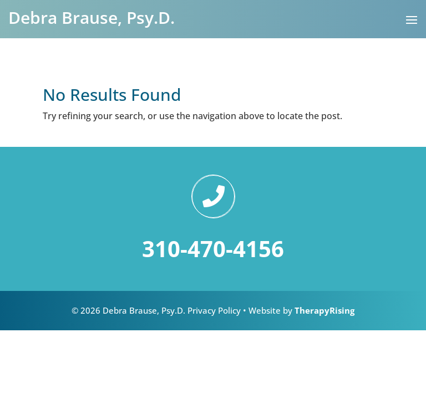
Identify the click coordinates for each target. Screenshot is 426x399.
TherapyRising (324, 310)
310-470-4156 (213, 248)
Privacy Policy (214, 310)
